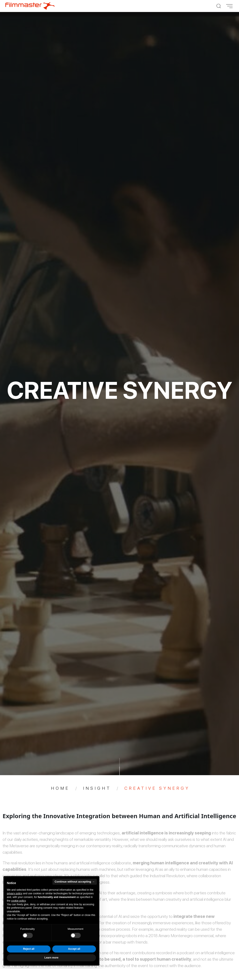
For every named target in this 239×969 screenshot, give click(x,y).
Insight (97, 788)
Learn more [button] (51, 957)
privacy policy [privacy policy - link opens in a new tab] (14, 893)
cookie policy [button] (18, 900)
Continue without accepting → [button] (75, 881)
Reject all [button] (28, 948)
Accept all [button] (74, 948)
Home (60, 788)
